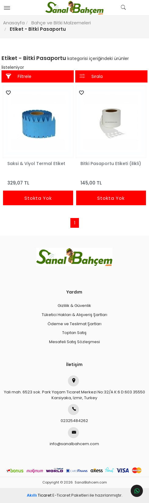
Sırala (91, 76)
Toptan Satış (74, 333)
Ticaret (39, 495)
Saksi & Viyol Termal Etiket (36, 163)
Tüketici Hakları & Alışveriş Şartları (74, 315)
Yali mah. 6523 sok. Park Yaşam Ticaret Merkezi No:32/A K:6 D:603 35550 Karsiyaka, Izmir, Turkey (74, 388)
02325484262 (74, 414)
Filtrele (18, 76)
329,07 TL (38, 180)
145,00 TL (111, 180)
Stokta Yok (38, 198)
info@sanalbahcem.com (74, 437)
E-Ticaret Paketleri (70, 495)
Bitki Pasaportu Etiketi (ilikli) (110, 163)
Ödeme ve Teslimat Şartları (74, 324)
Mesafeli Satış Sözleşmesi (74, 342)
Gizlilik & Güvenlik (74, 305)
